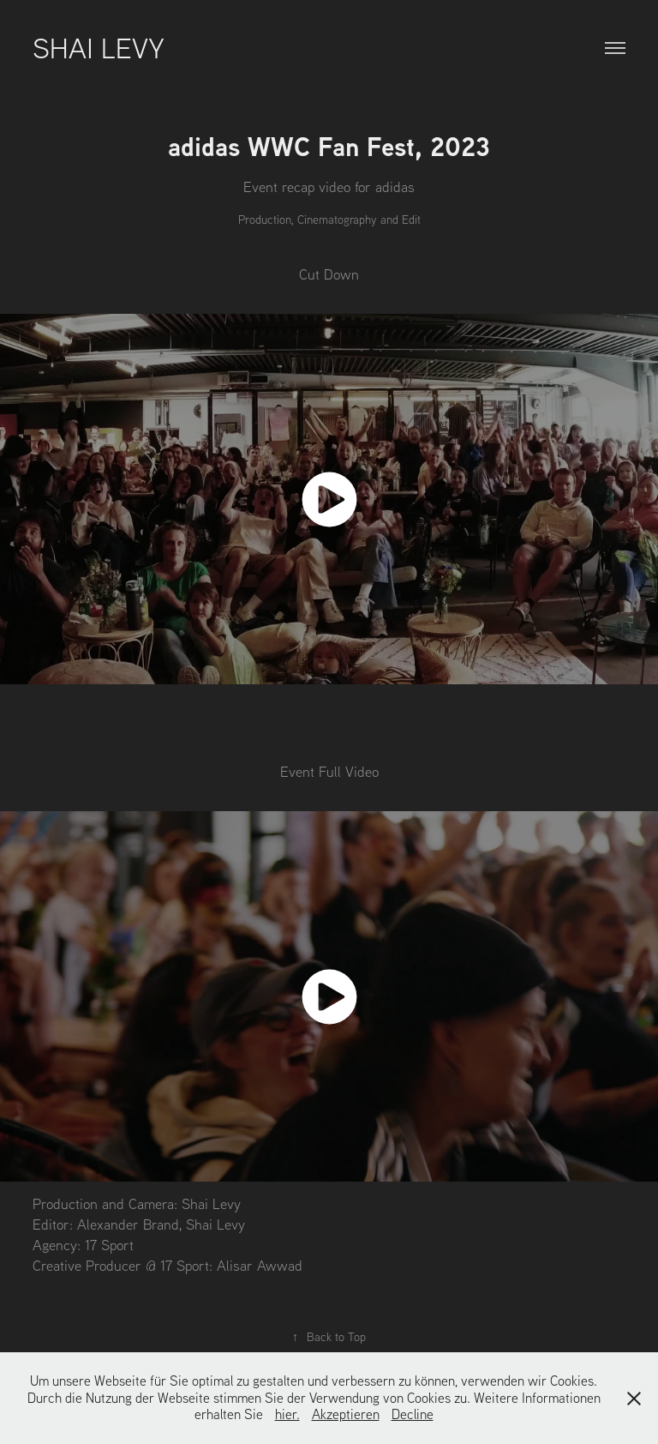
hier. (287, 1414)
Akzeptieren (346, 1414)
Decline (413, 1414)
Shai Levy (98, 47)
